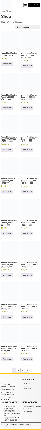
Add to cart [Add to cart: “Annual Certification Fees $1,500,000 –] (7, 108)
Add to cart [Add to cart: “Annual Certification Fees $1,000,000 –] (27, 66)
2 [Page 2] (18, 370)
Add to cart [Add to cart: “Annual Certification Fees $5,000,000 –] (7, 359)
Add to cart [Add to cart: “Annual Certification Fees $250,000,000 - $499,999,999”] (7, 275)
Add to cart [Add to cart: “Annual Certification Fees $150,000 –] (7, 191)
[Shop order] (27, 27)
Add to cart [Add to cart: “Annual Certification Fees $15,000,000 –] (27, 150)
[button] (25, 5)
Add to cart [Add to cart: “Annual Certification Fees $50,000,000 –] (27, 359)
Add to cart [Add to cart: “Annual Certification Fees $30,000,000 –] (27, 317)
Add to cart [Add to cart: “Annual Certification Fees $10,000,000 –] (27, 108)
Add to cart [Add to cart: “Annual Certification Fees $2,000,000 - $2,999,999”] (7, 233)
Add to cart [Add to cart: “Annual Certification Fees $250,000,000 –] (27, 275)
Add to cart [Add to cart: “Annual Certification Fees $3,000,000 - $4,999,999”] (7, 317)
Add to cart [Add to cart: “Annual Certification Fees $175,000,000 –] (27, 191)
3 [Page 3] (22, 370)
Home (3, 11)
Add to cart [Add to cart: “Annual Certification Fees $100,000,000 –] (7, 150)
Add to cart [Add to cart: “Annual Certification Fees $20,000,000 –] (27, 233)
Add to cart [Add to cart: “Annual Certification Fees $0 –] (7, 64)
